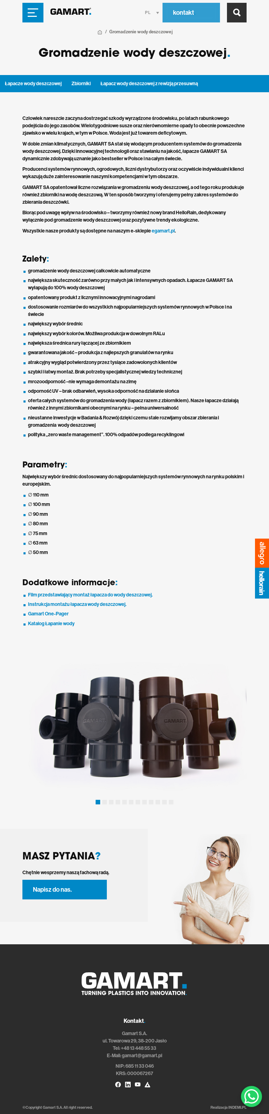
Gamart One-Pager (48, 614)
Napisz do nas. (52, 889)
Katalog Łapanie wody (51, 624)
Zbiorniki (81, 84)
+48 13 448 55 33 (138, 1048)
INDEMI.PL (237, 1107)
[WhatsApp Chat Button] (251, 1096)
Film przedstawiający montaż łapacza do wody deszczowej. (90, 595)
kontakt (184, 12)
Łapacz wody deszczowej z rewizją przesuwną (149, 84)
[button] (98, 802)
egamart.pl (163, 231)
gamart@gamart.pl (142, 1056)
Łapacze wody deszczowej (33, 84)
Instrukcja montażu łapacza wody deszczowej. (77, 604)
